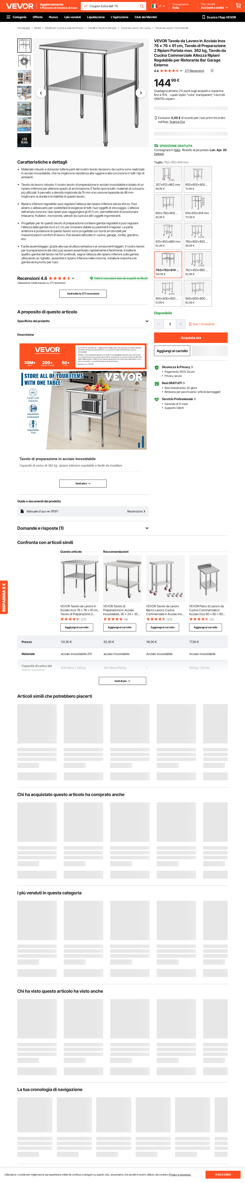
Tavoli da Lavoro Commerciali (171, 28)
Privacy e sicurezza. (180, 1174)
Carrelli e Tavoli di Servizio (102, 28)
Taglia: (158, 162)
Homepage (23, 28)
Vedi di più (122, 681)
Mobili (37, 28)
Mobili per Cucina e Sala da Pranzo (64, 28)
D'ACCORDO (223, 1174)
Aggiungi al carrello (172, 351)
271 (51, 282)
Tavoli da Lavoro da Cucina (136, 28)
